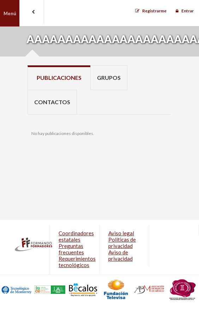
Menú (10, 13)
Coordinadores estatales (76, 236)
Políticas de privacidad (122, 242)
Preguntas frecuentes (71, 249)
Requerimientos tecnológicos (77, 261)
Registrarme (154, 10)
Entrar (187, 10)
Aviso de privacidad (120, 255)
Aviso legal (121, 233)
